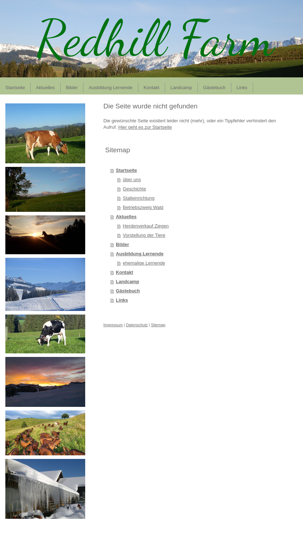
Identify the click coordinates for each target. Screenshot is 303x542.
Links (122, 300)
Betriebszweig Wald (143, 207)
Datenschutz (137, 325)
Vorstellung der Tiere (144, 235)
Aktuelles (126, 216)
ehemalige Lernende (144, 263)
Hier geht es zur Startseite (145, 127)
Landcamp (127, 281)
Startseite (126, 170)
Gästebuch (128, 290)
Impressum (113, 325)
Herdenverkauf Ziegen (146, 226)
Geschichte (134, 188)
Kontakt (124, 272)
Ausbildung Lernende (140, 253)
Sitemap (158, 325)
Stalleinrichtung (139, 198)
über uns (132, 179)
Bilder (122, 244)
